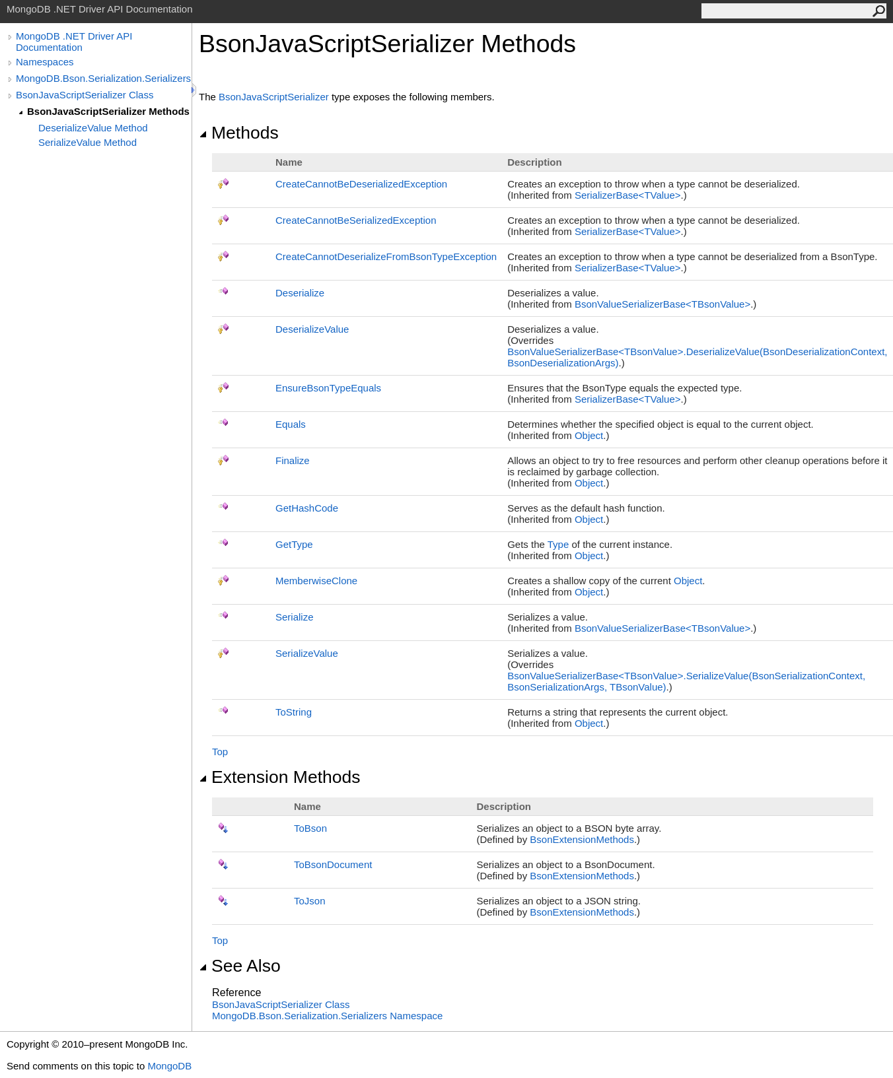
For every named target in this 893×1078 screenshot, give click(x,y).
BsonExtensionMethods (582, 839)
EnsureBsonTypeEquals (328, 387)
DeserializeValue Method (93, 127)
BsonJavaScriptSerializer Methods (108, 111)
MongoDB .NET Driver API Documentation (74, 41)
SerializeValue (306, 653)
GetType (294, 544)
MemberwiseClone (316, 580)
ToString (293, 712)
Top (220, 751)
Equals (290, 424)
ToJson (310, 900)
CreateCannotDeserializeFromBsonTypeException (386, 256)
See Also (240, 966)
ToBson (310, 828)
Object (589, 435)
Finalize (292, 460)
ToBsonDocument (333, 864)
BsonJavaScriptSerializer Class (84, 94)
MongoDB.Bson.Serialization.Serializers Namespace (327, 1015)
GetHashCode (306, 508)
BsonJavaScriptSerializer (274, 96)
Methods (239, 133)
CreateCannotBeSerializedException (355, 220)
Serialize (294, 617)
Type (558, 544)
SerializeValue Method (87, 142)
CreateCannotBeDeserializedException (361, 183)
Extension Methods (280, 777)
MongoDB (169, 1065)
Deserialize (299, 292)
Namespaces (45, 61)
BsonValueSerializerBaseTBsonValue (662, 304)
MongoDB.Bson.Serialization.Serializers (103, 78)
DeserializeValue (312, 329)
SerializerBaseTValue (628, 195)
